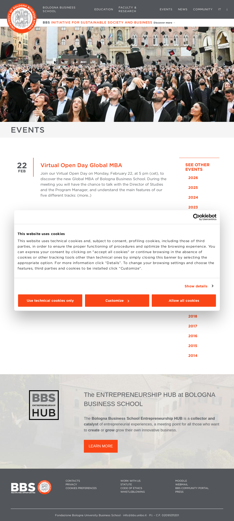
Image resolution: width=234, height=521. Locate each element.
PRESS (179, 492)
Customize (117, 301)
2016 (192, 336)
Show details (196, 286)
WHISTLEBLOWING (132, 492)
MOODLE (181, 481)
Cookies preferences (81, 488)
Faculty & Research (127, 9)
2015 (192, 346)
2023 (193, 207)
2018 (192, 316)
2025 (193, 187)
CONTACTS (73, 481)
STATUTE (126, 484)
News (183, 9)
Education (103, 9)
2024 (193, 197)
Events (166, 9)
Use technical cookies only (50, 301)
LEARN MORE (101, 446)
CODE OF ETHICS (131, 488)
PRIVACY (71, 484)
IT (219, 9)
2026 (193, 178)
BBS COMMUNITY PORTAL (192, 488)
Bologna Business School (59, 9)
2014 (192, 355)
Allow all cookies (184, 301)
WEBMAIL (181, 484)
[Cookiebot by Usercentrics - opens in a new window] (196, 217)
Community (203, 9)
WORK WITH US (130, 481)
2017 (192, 326)
